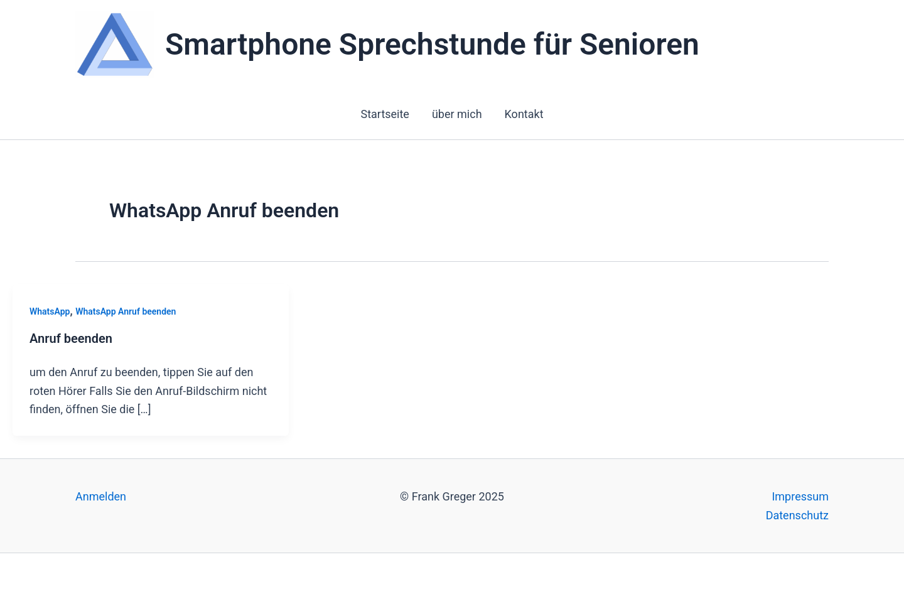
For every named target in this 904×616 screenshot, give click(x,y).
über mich (457, 114)
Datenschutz (797, 515)
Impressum (800, 496)
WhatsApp (50, 311)
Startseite (384, 114)
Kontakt (524, 114)
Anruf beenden (71, 338)
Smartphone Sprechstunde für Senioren (432, 44)
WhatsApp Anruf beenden (125, 311)
